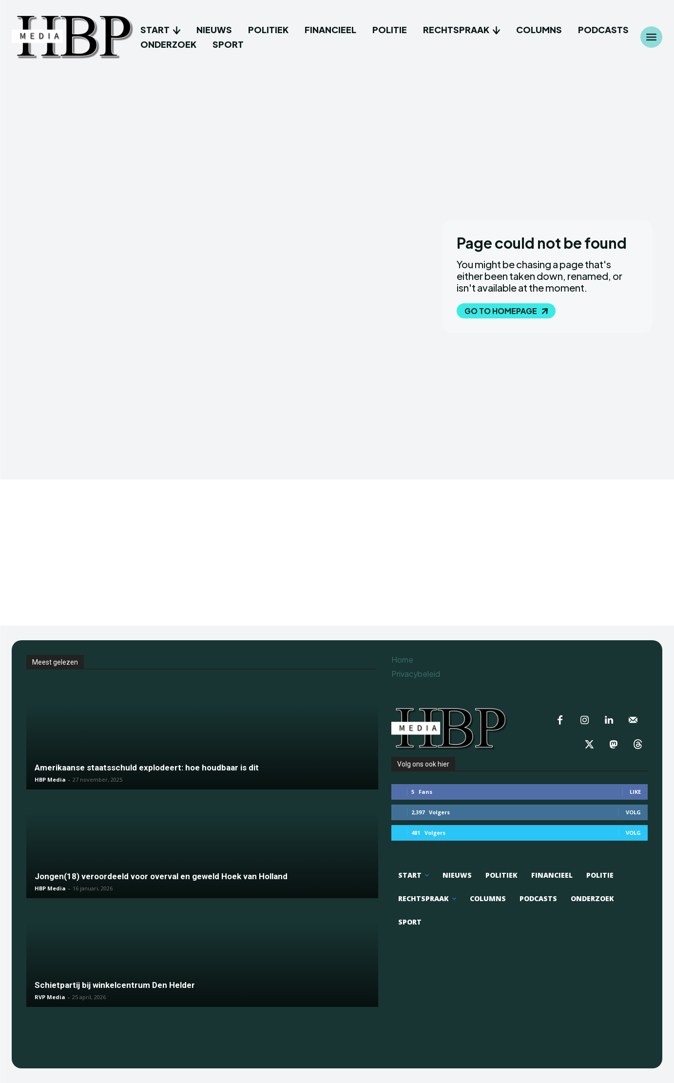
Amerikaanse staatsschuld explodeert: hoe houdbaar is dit (147, 767)
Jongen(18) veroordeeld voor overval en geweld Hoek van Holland (161, 876)
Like (635, 791)
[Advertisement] (337, 552)
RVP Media (50, 997)
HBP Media (50, 779)
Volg (633, 812)
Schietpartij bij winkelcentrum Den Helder (115, 985)
